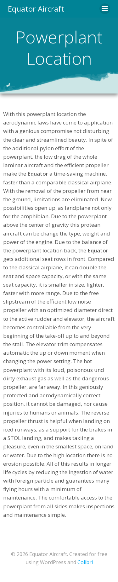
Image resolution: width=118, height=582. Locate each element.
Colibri (85, 562)
